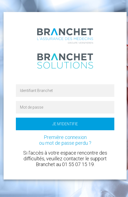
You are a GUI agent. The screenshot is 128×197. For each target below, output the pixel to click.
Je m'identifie (65, 124)
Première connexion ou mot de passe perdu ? (65, 140)
